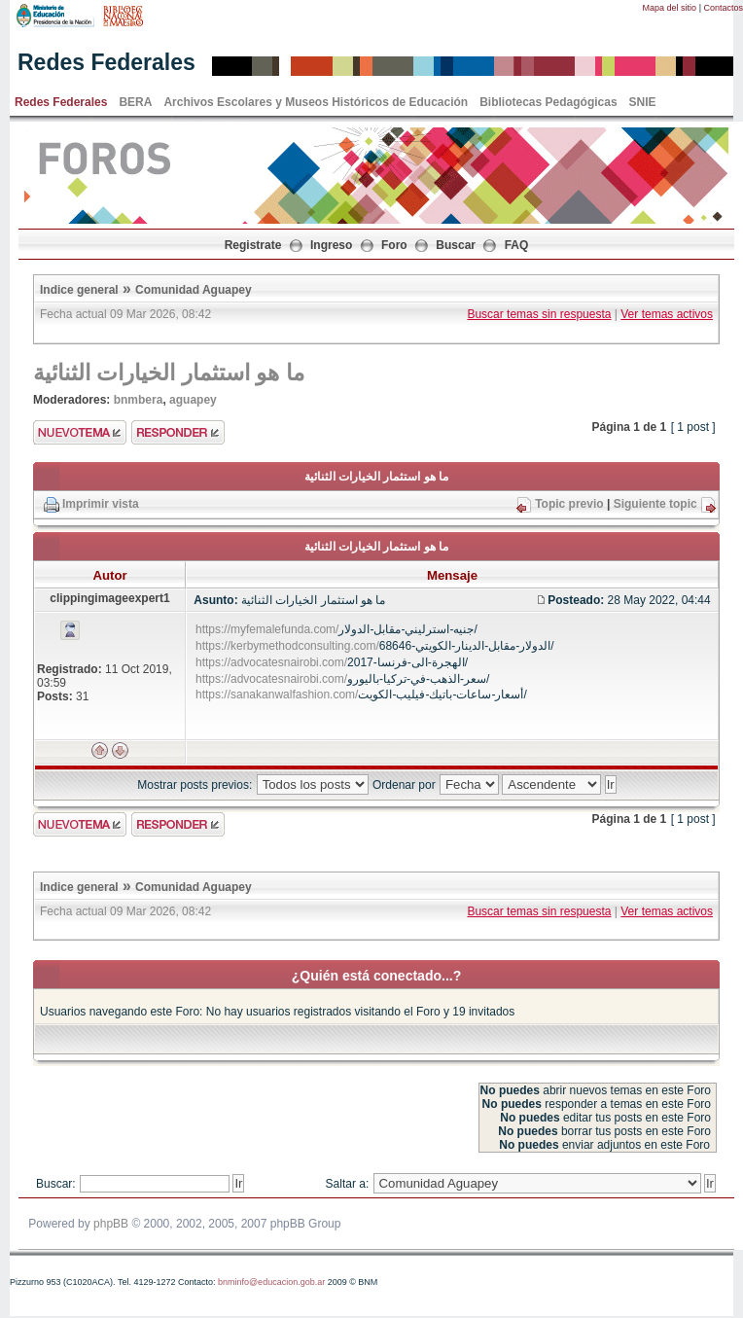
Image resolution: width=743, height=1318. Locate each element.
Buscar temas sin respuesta (539, 314)
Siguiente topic (655, 504)
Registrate (253, 245)
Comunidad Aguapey (193, 290)
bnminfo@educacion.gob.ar (271, 1282)
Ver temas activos (666, 314)
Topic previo (569, 504)
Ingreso (331, 245)
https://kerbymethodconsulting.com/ (287, 646)
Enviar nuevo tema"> (79, 432)
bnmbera (138, 400)
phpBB (110, 1223)
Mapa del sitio (670, 8)
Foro (394, 245)
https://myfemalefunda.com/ (266, 629)
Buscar (456, 245)
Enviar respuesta (178, 432)
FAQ (517, 245)
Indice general (79, 290)
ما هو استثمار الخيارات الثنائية (168, 372)
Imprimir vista (100, 504)
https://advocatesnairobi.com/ (271, 662)
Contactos (723, 8)
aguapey (193, 400)
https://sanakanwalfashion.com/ (276, 694)
